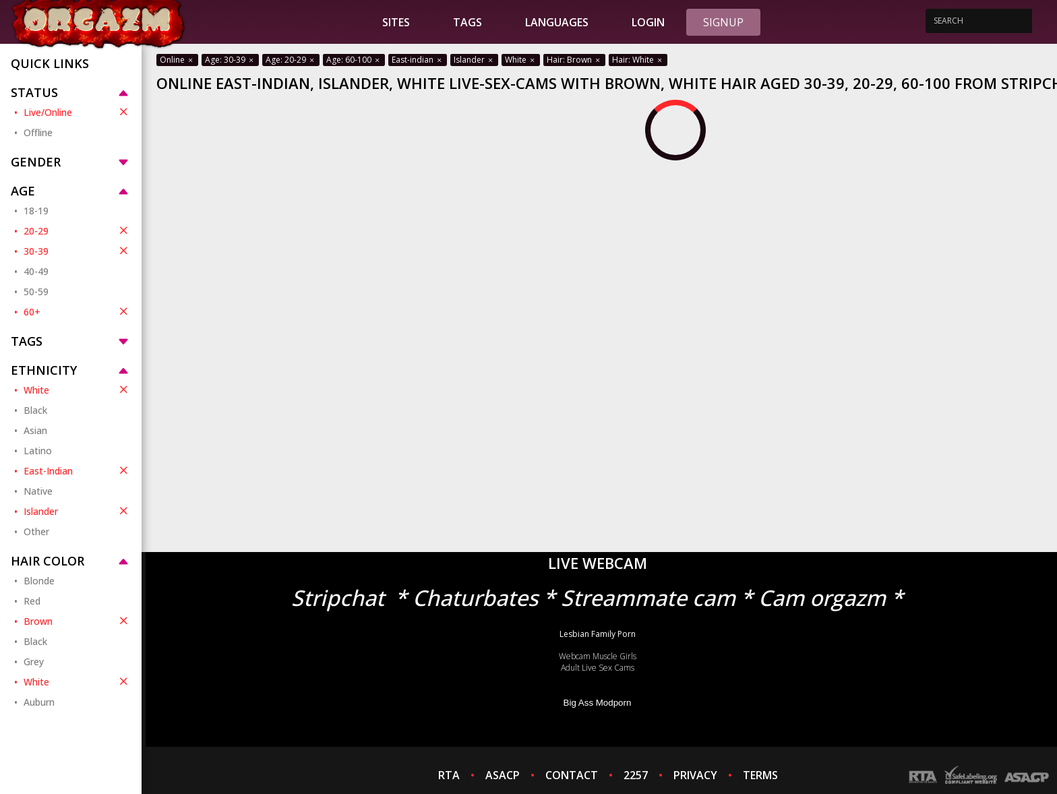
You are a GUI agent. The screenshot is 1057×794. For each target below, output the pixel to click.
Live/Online (77, 111)
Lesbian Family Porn (598, 634)
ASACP (502, 775)
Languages (556, 22)
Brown (77, 620)
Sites (396, 22)
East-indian (418, 59)
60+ (77, 311)
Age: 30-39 (230, 59)
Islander (77, 510)
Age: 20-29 (291, 59)
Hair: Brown (574, 59)
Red (32, 600)
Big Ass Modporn (598, 703)
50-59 (36, 291)
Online (177, 59)
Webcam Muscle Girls (597, 656)
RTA (449, 775)
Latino (38, 450)
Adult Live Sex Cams (597, 667)
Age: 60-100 (354, 59)
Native (38, 491)
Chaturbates (475, 597)
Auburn (39, 702)
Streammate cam (648, 597)
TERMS (760, 775)
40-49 (36, 271)
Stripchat (337, 597)
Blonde (39, 580)
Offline (38, 132)
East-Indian (77, 470)
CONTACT (571, 775)
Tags (467, 22)
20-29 (77, 230)
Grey (34, 661)
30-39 (77, 250)
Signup (723, 22)
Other (36, 531)
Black (35, 410)
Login (648, 22)
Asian (35, 430)
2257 (636, 775)
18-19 (36, 210)
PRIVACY (695, 775)
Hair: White (638, 59)
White (77, 389)
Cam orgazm (822, 597)
